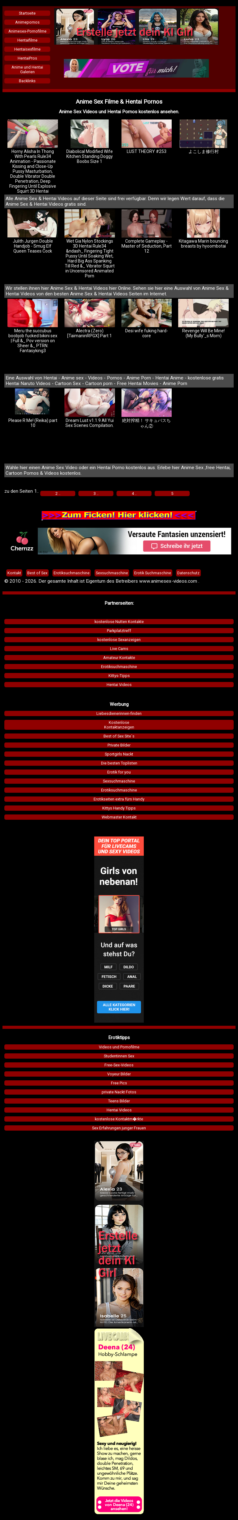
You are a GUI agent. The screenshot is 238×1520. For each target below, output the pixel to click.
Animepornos (27, 22)
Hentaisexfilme (27, 49)
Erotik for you (119, 772)
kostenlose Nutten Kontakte (119, 621)
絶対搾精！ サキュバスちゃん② (146, 408)
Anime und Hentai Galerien (27, 69)
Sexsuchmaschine (119, 781)
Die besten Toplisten (119, 763)
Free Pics (119, 1083)
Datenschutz (188, 573)
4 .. (134, 493)
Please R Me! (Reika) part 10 (32, 408)
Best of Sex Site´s (119, 736)
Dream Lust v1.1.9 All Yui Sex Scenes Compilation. (89, 408)
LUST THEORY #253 (146, 136)
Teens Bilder (119, 1101)
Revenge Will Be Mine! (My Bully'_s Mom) (203, 318)
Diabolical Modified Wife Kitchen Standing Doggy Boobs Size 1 (89, 141)
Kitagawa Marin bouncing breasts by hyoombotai (203, 229)
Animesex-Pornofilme (27, 31)
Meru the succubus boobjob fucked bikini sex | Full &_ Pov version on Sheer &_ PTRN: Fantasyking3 (32, 326)
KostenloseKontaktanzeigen (119, 724)
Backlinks (27, 80)
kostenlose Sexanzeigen (119, 639)
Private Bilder (119, 745)
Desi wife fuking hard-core (146, 318)
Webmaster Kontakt (119, 817)
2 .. (57, 493)
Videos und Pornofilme (119, 1047)
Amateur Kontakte (119, 657)
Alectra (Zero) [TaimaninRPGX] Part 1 (89, 318)
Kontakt (14, 573)
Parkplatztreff (119, 630)
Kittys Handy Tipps (119, 808)
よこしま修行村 (203, 136)
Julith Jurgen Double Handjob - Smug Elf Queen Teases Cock (32, 231)
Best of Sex (37, 573)
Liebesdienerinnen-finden (119, 713)
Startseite (27, 13)
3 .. (96, 493)
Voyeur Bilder (119, 1074)
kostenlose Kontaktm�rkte (119, 1119)
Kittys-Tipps (119, 675)
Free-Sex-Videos (119, 1065)
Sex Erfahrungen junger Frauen (119, 1128)
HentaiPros (27, 58)
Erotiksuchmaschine (119, 666)
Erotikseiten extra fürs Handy (119, 799)
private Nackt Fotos (119, 1092)
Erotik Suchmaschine (152, 573)
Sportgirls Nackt (119, 754)
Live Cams (119, 648)
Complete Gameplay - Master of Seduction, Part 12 (146, 231)
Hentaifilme (27, 40)
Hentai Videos (119, 684)
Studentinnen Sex (119, 1056)
